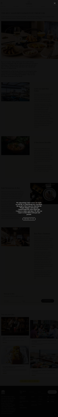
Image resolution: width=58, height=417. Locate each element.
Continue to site (29, 218)
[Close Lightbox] (54, 3)
